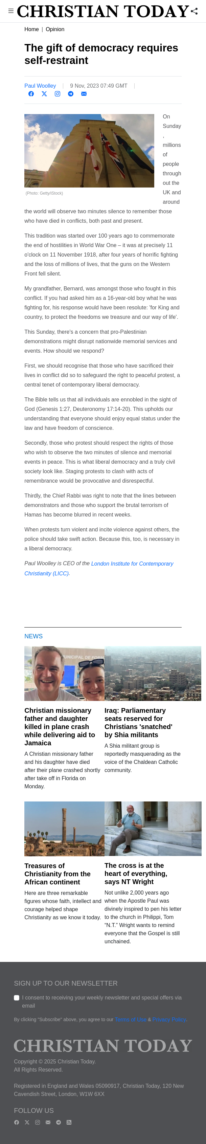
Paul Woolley (40, 86)
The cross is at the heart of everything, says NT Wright (136, 873)
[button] (11, 12)
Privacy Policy (169, 1019)
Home (31, 29)
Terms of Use (130, 1019)
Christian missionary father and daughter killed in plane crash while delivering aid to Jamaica (59, 727)
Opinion (55, 29)
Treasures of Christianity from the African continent (57, 874)
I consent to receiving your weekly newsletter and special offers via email (102, 1002)
